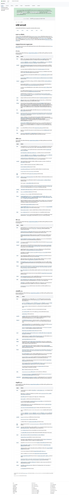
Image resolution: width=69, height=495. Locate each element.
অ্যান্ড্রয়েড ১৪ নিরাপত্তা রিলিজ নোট (41, 442)
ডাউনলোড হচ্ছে (15, 487)
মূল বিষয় (16, 5)
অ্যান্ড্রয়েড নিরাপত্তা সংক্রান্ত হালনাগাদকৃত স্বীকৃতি (40, 453)
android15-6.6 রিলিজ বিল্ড (32, 62)
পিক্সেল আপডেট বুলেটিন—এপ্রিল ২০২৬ (37, 197)
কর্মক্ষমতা (17, 103)
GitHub (14, 493)
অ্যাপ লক (22, 164)
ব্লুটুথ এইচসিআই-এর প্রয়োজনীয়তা (33, 259)
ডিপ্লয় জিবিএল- (34, 390)
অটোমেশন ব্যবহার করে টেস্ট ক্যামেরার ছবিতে (34, 246)
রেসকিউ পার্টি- (22, 282)
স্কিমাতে (23, 369)
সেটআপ (17, 276)
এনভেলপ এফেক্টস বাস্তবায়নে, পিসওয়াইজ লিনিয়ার (34, 341)
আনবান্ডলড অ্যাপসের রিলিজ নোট (33, 421)
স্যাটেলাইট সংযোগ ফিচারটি (43, 97)
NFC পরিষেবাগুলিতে (23, 468)
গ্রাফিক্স (17, 100)
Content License (25, 473)
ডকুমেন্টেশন (3, 3)
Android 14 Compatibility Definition (45, 93)
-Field (51, 186)
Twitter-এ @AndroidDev (35, 486)
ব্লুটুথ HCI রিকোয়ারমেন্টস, (47, 439)
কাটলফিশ (17, 189)
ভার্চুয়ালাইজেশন (18, 377)
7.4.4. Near (48, 186)
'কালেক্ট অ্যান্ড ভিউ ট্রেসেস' (29, 346)
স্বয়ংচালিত (33, 5)
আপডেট (17, 465)
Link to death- (24, 309)
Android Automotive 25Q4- (25, 419)
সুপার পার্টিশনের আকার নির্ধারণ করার (25, 465)
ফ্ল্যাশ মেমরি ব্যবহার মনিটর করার (25, 169)
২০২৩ (32, 30)
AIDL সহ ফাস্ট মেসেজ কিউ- (25, 311)
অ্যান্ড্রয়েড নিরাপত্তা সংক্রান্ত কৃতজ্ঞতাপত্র (47, 273)
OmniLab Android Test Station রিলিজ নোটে (28, 371)
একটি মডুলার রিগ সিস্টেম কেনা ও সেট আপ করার (33, 250)
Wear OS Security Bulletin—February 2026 (38, 350)
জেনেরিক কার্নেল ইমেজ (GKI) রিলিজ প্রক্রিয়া (26, 231)
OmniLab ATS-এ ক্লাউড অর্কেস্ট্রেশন (25, 133)
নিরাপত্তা (12, 5)
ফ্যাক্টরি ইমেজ (14, 490)
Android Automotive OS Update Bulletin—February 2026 (42, 349)
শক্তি (17, 345)
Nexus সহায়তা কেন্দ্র (52, 487)
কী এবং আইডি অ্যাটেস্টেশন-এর (26, 353)
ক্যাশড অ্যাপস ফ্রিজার (41, 103)
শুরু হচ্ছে (7, 5)
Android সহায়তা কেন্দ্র (53, 484)
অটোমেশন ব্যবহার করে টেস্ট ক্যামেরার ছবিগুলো (31, 85)
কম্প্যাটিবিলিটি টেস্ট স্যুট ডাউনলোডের (33, 91)
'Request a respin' (29, 404)
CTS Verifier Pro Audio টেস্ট (33, 252)
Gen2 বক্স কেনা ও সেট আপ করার (46, 245)
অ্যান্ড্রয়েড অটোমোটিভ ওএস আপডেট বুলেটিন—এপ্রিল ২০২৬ (41, 196)
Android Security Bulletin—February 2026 (28, 349)
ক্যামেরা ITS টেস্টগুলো (46, 87)
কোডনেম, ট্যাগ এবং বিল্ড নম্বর (33, 173)
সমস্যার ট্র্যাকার (52, 493)
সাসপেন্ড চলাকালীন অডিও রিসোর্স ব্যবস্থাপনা (26, 65)
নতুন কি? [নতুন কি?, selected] (2, 5)
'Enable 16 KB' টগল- (25, 306)
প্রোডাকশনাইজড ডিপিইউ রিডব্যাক (26, 339)
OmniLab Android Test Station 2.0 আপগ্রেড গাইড (29, 374)
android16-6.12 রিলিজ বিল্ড (24, 62)
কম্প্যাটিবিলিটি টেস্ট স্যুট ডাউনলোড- (27, 320)
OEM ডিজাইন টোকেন (43, 74)
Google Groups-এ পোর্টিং (35, 493)
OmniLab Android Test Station (25, 214)
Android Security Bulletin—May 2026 (26, 113)
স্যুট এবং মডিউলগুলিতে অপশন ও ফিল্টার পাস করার (28, 279)
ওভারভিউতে (23, 316)
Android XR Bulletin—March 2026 (26, 267)
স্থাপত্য (17, 146)
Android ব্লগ (33, 487)
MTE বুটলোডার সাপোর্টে (40, 366)
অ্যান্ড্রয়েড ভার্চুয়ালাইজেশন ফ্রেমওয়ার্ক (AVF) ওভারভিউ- (29, 377)
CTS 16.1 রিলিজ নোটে (24, 430)
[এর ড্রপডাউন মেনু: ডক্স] (10, 1)
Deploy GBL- (39, 146)
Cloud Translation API (36, 18)
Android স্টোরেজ (15, 484)
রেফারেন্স (38, 5)
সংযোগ (17, 97)
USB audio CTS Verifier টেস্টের (43, 252)
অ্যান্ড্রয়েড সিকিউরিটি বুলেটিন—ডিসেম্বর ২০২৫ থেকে (38, 363)
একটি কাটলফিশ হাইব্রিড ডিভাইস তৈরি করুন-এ (27, 189)
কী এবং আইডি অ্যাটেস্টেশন (24, 270)
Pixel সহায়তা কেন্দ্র (52, 486)
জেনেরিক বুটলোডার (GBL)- (41, 390)
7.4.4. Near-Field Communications (29, 185)
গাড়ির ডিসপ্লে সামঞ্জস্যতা (41, 69)
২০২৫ (22, 30)
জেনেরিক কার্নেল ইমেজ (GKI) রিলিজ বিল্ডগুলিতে (27, 158)
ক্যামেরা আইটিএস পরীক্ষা (29, 183)
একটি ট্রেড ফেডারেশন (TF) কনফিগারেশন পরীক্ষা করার (28, 462)
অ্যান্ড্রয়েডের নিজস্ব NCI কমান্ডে (25, 437)
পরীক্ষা (17, 133)
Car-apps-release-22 (31, 171)
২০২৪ (27, 30)
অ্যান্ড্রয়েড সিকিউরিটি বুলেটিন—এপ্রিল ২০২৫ (28, 364)
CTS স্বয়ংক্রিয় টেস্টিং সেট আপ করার (25, 432)
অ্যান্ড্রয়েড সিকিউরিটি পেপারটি (30, 204)
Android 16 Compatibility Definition (36, 94)
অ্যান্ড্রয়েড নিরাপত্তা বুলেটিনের (34, 140)
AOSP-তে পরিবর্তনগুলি (20, 14)
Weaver (46, 200)
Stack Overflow (52, 491)
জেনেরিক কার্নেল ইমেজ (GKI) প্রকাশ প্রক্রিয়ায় (37, 401)
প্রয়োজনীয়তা (14, 486)
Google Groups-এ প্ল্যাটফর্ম (35, 490)
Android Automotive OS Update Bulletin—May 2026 (39, 113)
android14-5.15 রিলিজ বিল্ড (48, 62)
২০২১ (41, 30)
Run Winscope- (23, 194)
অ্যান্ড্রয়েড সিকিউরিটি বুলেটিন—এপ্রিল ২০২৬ (26, 196)
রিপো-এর (19, 37)
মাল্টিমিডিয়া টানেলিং (46, 130)
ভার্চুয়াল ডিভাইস (34, 133)
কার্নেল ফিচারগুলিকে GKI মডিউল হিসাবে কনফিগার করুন (28, 152)
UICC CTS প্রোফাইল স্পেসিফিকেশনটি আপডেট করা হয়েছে (34, 336)
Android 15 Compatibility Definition (26, 94)
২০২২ (36, 30)
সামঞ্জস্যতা (17, 81)
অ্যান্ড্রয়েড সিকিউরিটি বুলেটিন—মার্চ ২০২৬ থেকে (27, 206)
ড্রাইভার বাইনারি (15, 491)
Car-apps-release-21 (24, 171)
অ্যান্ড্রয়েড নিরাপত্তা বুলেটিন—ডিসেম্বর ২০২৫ (39, 451)
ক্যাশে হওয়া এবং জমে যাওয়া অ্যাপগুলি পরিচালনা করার (28, 407)
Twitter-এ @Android (34, 484)
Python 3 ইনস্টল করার (24, 212)
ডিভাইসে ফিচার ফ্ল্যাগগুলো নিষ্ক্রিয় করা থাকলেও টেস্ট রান (29, 330)
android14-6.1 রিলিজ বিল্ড (40, 62)
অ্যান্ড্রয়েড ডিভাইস (27, 5)
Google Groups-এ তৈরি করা (35, 491)
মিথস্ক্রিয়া (17, 341)
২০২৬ (18, 30)
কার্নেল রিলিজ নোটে (23, 396)
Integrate (22, 417)
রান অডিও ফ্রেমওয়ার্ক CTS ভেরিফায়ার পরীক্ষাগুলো (44, 180)
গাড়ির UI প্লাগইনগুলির (26, 72)
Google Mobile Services (53, 490)
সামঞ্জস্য (21, 5)
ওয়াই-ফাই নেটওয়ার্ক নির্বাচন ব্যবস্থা (40, 255)
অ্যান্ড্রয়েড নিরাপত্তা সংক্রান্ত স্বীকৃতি (28, 198)
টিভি (17, 130)
